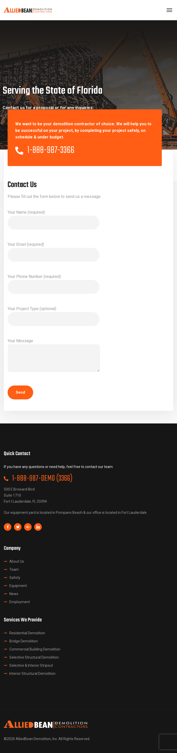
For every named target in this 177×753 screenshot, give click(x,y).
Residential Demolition (27, 633)
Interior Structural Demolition (32, 673)
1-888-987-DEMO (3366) (38, 479)
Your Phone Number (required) (54, 284)
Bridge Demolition (23, 641)
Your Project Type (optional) (54, 316)
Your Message (54, 356)
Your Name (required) (54, 220)
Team (14, 569)
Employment (19, 602)
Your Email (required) (54, 252)
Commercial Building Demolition (34, 649)
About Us (16, 561)
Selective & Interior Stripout (31, 665)
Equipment (18, 586)
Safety (14, 578)
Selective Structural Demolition (34, 657)
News (13, 594)
